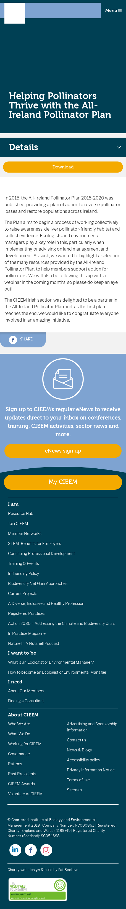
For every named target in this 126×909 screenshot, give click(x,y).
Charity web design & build (30, 870)
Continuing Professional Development (41, 553)
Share (21, 340)
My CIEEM (63, 482)
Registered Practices (26, 613)
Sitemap (74, 789)
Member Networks (24, 533)
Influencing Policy (23, 573)
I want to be (22, 653)
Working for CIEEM (25, 743)
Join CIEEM (18, 523)
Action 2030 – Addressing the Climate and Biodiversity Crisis (61, 623)
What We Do (19, 733)
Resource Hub (20, 513)
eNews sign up (63, 451)
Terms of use (78, 779)
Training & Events (23, 563)
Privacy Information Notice (91, 769)
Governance (19, 753)
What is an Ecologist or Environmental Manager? (51, 662)
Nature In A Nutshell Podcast (33, 643)
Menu (113, 10)
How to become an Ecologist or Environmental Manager (57, 672)
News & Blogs (79, 750)
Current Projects (22, 593)
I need (15, 682)
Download (63, 167)
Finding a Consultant (26, 700)
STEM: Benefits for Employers (34, 543)
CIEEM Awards (21, 783)
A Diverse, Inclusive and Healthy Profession (46, 603)
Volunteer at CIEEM (25, 793)
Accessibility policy (83, 760)
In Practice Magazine (27, 633)
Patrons (15, 763)
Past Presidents (22, 773)
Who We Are (19, 723)
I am (13, 504)
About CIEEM (23, 715)
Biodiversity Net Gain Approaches (37, 583)
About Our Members (26, 690)
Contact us (76, 740)
